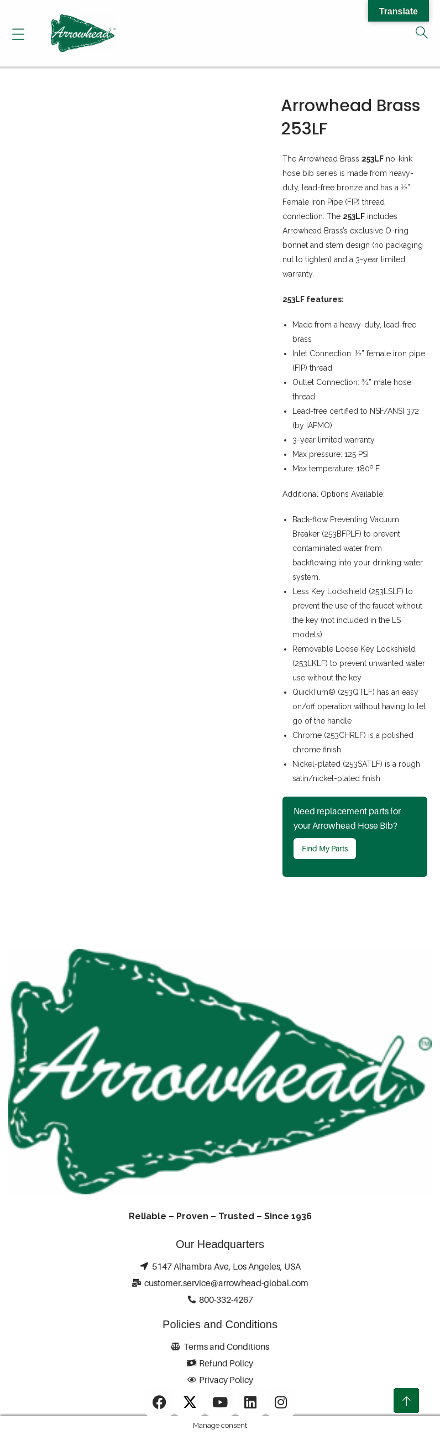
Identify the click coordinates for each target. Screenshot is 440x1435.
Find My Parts (325, 848)
